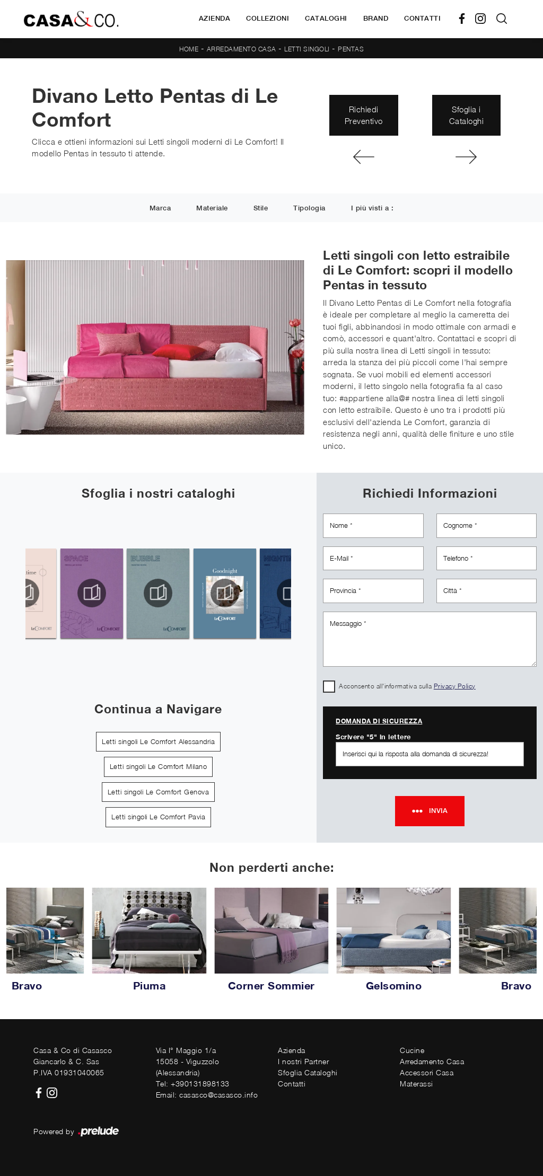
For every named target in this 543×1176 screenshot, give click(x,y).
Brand (376, 18)
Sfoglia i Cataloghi (466, 115)
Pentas (351, 49)
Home (188, 49)
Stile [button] (260, 209)
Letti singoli (307, 49)
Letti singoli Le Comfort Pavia (158, 816)
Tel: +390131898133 (193, 1083)
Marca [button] (160, 209)
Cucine (412, 1050)
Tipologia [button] (309, 209)
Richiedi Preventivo (364, 115)
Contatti (422, 18)
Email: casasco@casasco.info (207, 1094)
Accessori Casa (426, 1072)
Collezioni (267, 18)
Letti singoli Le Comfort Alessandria (158, 741)
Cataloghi (326, 18)
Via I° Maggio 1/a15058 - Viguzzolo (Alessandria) (188, 1061)
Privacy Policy (455, 686)
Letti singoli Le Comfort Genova (158, 792)
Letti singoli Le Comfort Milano (158, 766)
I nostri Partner (303, 1061)
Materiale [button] (212, 209)
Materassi (416, 1083)
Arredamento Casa (241, 49)
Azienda (215, 18)
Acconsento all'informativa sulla (407, 686)
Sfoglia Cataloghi (308, 1072)
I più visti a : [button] (372, 209)
